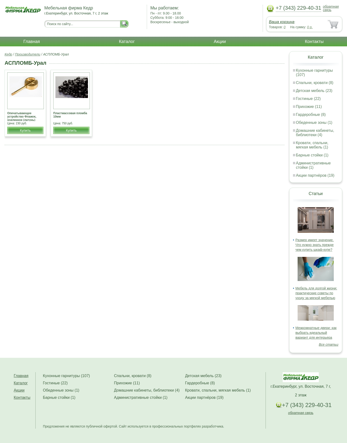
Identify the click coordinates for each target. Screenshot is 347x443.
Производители (27, 54)
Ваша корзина (281, 22)
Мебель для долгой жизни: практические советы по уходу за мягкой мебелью (316, 293)
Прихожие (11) (309, 107)
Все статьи (328, 344)
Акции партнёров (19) (315, 175)
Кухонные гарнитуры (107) (66, 376)
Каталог (127, 41)
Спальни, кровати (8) (314, 83)
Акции (220, 41)
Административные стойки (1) (313, 165)
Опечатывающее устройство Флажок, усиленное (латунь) (21, 117)
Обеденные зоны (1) (314, 122)
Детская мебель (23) (314, 91)
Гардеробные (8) (311, 115)
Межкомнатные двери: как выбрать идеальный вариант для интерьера (316, 332)
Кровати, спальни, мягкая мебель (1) (312, 145)
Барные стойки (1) (312, 155)
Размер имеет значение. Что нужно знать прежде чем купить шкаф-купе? (314, 245)
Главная (31, 41)
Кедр (8, 54)
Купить (25, 130)
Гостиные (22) (308, 99)
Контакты (314, 41)
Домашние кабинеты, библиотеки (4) (315, 132)
